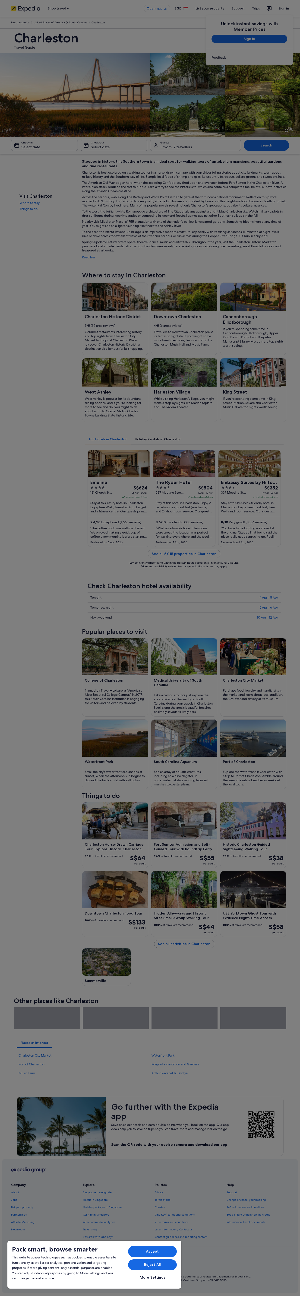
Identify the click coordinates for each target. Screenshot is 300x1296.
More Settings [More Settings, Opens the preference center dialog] (152, 1277)
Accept (152, 1251)
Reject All (152, 1264)
